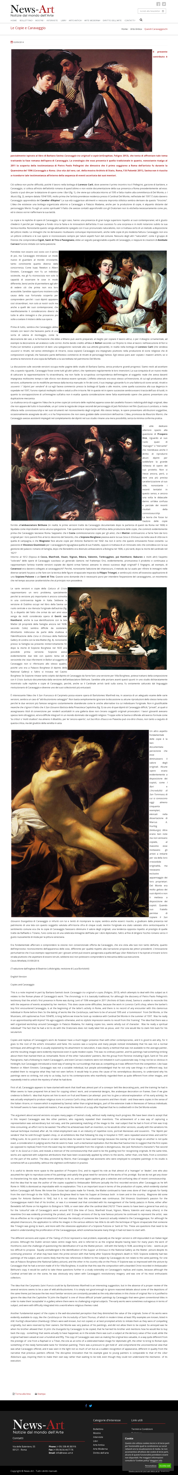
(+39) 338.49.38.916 (66, 1446)
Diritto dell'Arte (112, 20)
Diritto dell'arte (101, 1452)
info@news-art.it (64, 1452)
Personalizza (150, 1465)
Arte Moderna (92, 20)
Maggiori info (156, 1460)
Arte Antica (75, 20)
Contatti (130, 20)
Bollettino (26, 20)
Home (14, 20)
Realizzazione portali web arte (144, 1471)
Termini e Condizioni (142, 1429)
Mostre (39, 20)
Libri (63, 20)
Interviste (52, 20)
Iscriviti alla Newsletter (152, 11)
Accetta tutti (164, 1466)
